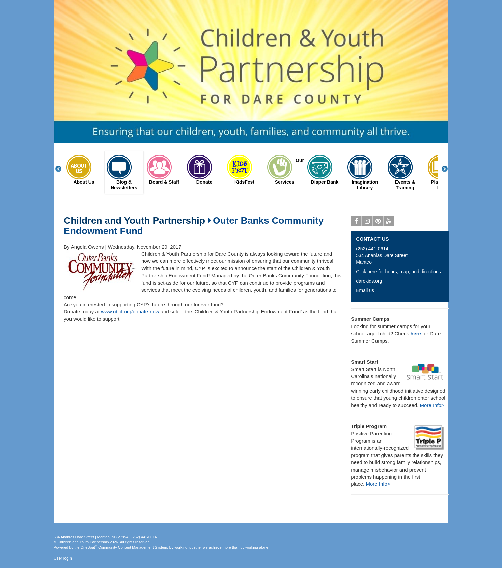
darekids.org (369, 281)
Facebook (356, 222)
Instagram (367, 222)
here (415, 333)
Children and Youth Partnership (134, 221)
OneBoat (89, 547)
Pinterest (378, 222)
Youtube (389, 222)
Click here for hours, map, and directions (398, 271)
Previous (62, 169)
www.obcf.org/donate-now (130, 311)
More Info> (432, 405)
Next (448, 169)
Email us (365, 290)
